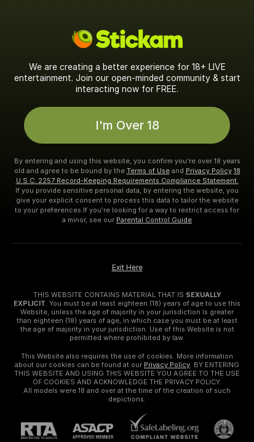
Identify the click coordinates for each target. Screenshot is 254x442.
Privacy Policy (209, 170)
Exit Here (127, 267)
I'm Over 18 (127, 125)
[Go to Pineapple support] (216, 429)
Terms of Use (148, 170)
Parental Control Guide (154, 219)
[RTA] (47, 430)
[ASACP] (101, 431)
